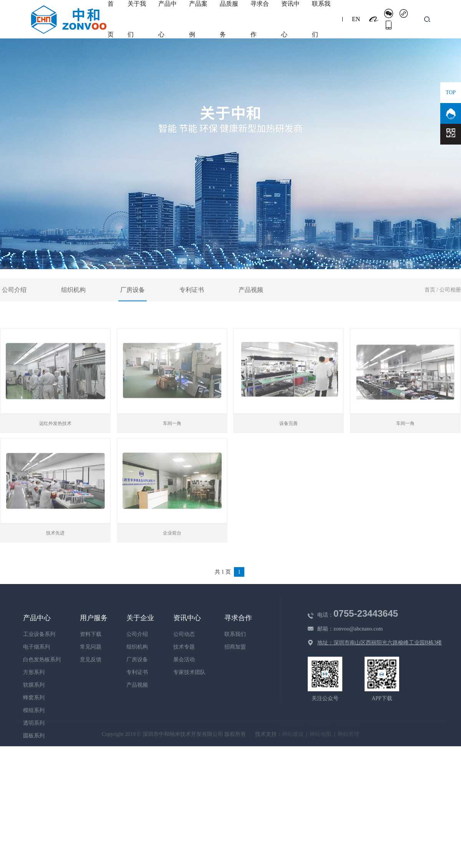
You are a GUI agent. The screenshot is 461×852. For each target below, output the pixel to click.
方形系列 (34, 672)
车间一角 (172, 440)
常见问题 (90, 647)
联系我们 (235, 634)
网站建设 (292, 734)
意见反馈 (90, 659)
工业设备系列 (39, 634)
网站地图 (320, 734)
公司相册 (450, 307)
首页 (430, 307)
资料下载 (90, 634)
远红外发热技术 (55, 440)
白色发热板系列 (42, 659)
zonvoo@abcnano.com (358, 629)
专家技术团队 (189, 672)
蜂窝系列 (34, 698)
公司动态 (184, 634)
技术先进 (55, 550)
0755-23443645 (365, 613)
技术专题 (184, 647)
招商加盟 (235, 647)
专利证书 (191, 307)
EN (356, 19)
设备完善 (288, 440)
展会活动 (184, 659)
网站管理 (348, 734)
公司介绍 (14, 307)
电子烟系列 (36, 647)
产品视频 (251, 307)
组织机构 (73, 307)
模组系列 (34, 710)
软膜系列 (34, 685)
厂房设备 (132, 307)
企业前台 (172, 550)
